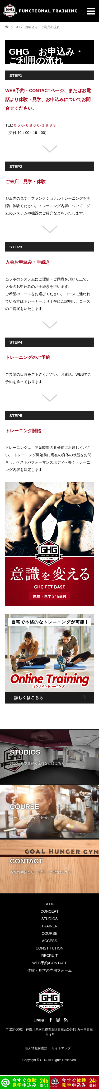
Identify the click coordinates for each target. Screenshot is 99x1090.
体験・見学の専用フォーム (49, 970)
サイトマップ (61, 1048)
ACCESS (49, 941)
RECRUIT (49, 955)
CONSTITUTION (49, 948)
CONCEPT (49, 911)
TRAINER (49, 926)
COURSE (50, 933)
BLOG (49, 904)
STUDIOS (49, 919)
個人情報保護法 (36, 1048)
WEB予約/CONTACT (49, 963)
